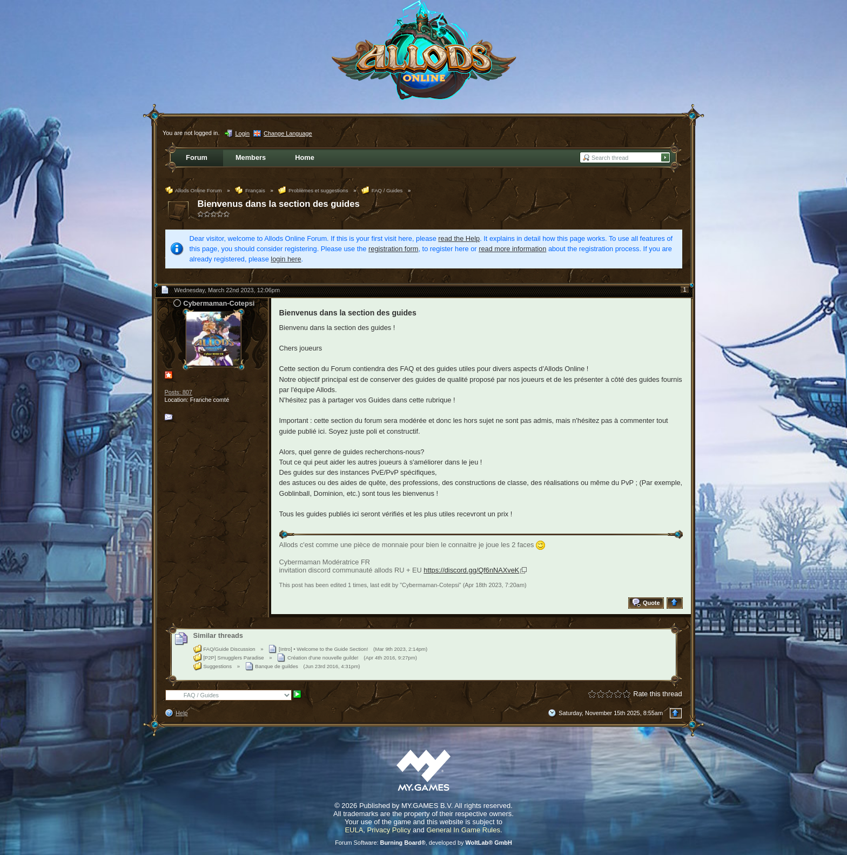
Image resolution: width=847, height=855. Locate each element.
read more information (512, 249)
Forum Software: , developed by (423, 842)
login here (286, 259)
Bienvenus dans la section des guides (279, 204)
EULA (354, 830)
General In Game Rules (463, 830)
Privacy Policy (389, 830)
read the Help (459, 238)
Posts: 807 (178, 392)
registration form (393, 249)
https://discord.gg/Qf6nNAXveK (471, 570)
